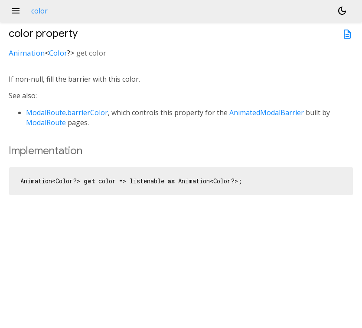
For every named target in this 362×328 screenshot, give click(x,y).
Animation (27, 53)
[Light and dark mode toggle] (342, 11)
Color (58, 53)
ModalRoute (46, 122)
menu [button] (15, 11)
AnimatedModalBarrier (266, 112)
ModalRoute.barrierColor (67, 112)
